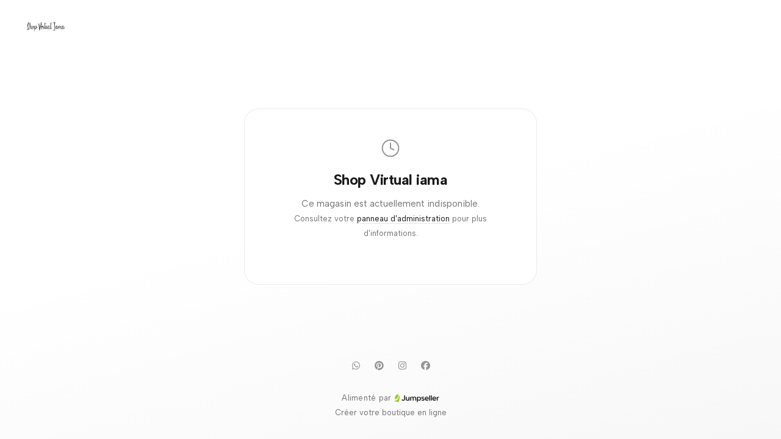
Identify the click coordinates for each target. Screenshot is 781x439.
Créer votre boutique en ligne (391, 412)
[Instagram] (402, 365)
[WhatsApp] (356, 365)
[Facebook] (425, 365)
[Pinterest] (379, 365)
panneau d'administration (403, 218)
